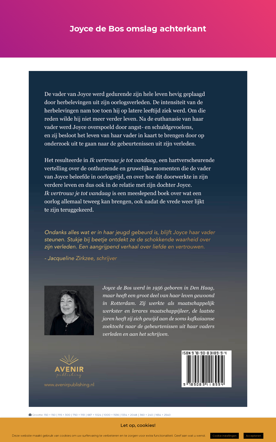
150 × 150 (50, 414)
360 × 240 (146, 414)
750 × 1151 (79, 414)
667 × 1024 (94, 414)
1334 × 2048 (129, 414)
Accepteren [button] (253, 435)
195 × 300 (64, 414)
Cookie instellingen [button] (225, 435)
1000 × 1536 (111, 414)
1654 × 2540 (163, 414)
